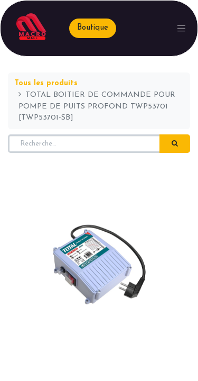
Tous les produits (46, 83)
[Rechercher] (174, 143)
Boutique (92, 28)
